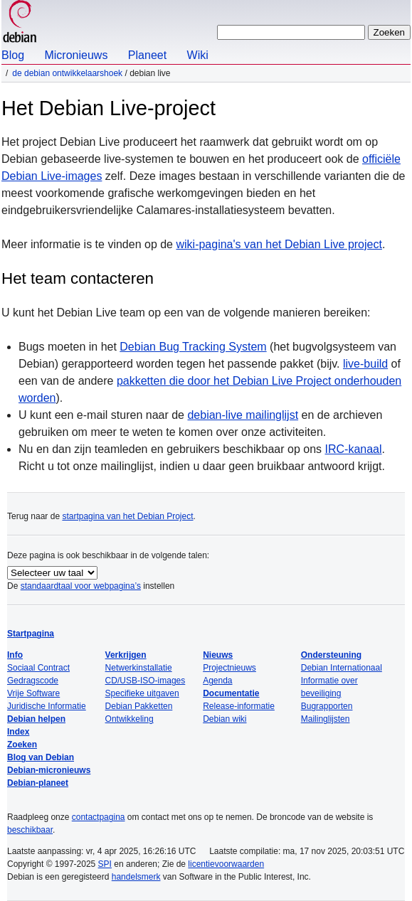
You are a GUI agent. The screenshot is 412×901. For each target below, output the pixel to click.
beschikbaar (30, 830)
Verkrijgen (126, 655)
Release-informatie (239, 706)
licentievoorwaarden (226, 864)
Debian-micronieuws (48, 770)
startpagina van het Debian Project (127, 516)
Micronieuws (75, 55)
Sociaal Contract (38, 668)
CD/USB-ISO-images (145, 681)
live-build (365, 364)
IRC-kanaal (353, 449)
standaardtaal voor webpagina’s (81, 586)
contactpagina (98, 817)
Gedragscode (32, 681)
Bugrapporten (327, 706)
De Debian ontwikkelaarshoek (67, 73)
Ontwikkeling (129, 719)
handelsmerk (136, 877)
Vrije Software (33, 693)
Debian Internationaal (341, 668)
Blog (12, 55)
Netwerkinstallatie (138, 668)
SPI (105, 864)
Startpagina (30, 634)
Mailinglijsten (325, 719)
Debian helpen (36, 719)
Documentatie (231, 693)
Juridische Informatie (46, 706)
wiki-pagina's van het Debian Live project (278, 244)
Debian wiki (224, 719)
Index (18, 732)
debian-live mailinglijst (242, 415)
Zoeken (22, 745)
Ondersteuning (331, 655)
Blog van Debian (40, 757)
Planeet (147, 55)
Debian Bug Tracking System (193, 347)
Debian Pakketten (139, 706)
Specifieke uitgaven (142, 693)
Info (15, 655)
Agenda (217, 681)
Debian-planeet (37, 783)
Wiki (197, 55)
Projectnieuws (229, 668)
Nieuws (218, 655)
